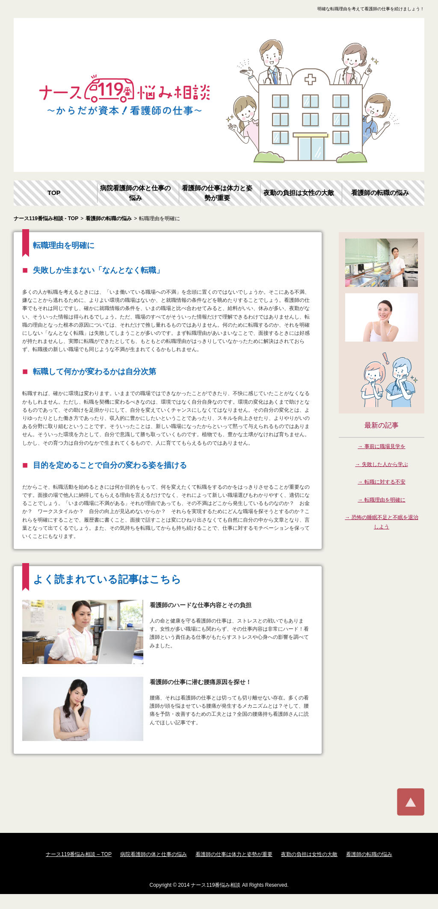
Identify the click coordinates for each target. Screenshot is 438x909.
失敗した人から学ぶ (385, 464)
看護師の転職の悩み (380, 192)
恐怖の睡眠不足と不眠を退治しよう (385, 522)
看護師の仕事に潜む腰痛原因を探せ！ (201, 682)
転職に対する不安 (384, 482)
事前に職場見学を (384, 446)
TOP (54, 192)
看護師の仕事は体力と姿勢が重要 (217, 192)
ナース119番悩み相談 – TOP (79, 854)
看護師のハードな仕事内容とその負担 (201, 605)
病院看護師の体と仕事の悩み (135, 192)
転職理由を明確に (384, 500)
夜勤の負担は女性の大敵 (298, 192)
